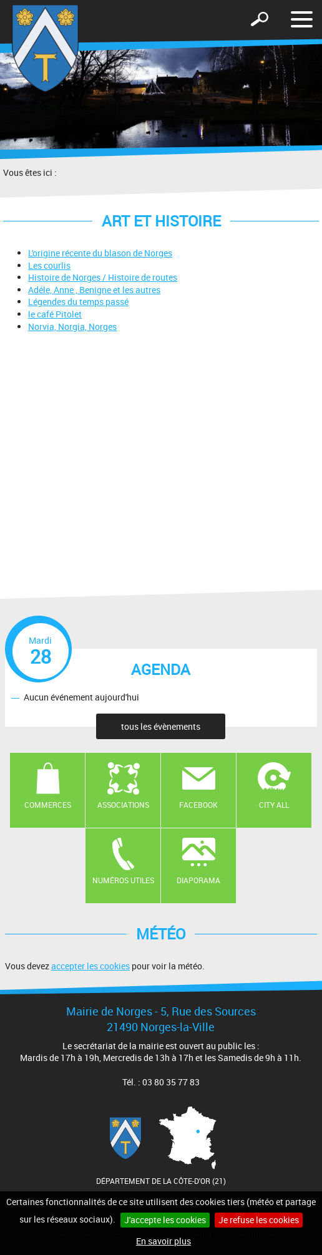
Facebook (198, 805)
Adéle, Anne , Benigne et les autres (94, 290)
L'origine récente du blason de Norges (100, 253)
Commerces (47, 805)
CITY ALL (274, 805)
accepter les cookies (90, 966)
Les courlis (49, 265)
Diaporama (198, 880)
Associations (123, 805)
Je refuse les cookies (258, 1220)
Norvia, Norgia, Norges (72, 326)
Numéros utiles (123, 880)
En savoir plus (163, 1241)
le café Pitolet (55, 314)
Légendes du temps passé (78, 302)
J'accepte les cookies (165, 1220)
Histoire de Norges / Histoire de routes (102, 277)
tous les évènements (160, 726)
